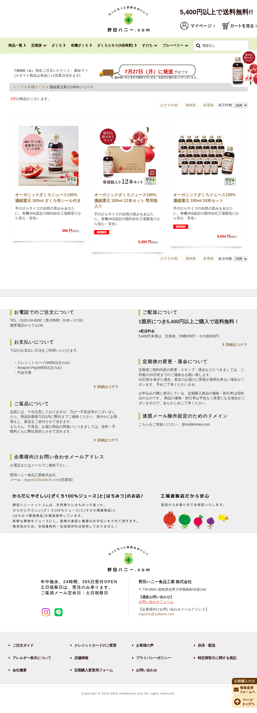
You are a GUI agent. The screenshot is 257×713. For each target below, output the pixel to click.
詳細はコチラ (107, 387)
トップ (18, 87)
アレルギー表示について (32, 658)
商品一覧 (15, 45)
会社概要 (20, 670)
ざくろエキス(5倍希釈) (115, 45)
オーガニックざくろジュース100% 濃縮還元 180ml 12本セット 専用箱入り (126, 200)
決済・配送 (206, 645)
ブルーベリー (172, 45)
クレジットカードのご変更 (95, 645)
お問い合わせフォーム (156, 602)
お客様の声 (145, 645)
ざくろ (56, 45)
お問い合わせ (146, 670)
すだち (147, 45)
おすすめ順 (169, 105)
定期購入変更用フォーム (93, 670)
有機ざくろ (79, 45)
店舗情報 (81, 658)
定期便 (36, 45)
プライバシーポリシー (153, 658)
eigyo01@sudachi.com (42, 480)
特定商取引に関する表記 (217, 658)
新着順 (208, 105)
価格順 (190, 105)
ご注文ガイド (23, 645)
